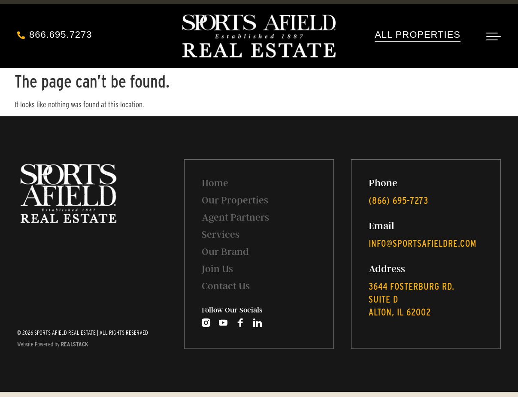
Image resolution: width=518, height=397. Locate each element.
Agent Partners (235, 217)
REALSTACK (74, 344)
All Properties (417, 34)
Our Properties (235, 200)
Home (215, 183)
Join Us (217, 269)
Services (220, 234)
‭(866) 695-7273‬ (398, 200)
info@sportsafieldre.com (422, 243)
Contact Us (226, 286)
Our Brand (225, 252)
